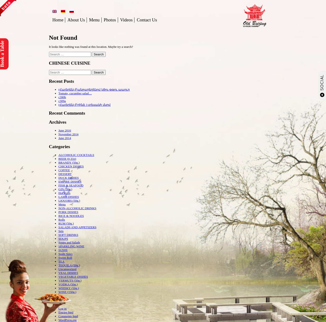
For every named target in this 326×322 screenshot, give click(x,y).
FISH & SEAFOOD (71, 185)
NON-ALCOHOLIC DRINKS (77, 208)
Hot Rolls (64, 193)
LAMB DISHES (69, 197)
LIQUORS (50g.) (69, 200)
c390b (62, 97)
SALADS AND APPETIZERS (78, 227)
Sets (61, 231)
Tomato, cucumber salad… (75, 93)
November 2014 (69, 134)
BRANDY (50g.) (69, 162)
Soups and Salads (69, 242)
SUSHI (63, 250)
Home (57, 19)
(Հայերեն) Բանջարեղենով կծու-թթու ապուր (94, 89)
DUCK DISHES (69, 178)
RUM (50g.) (66, 223)
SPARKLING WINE (71, 246)
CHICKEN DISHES (71, 166)
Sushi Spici (66, 254)
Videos (126, 19)
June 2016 (65, 130)
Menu (94, 19)
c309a (62, 101)
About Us (76, 19)
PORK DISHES (68, 212)
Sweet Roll (65, 257)
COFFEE (64, 170)
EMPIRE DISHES (70, 181)
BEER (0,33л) (67, 159)
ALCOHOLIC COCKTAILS (76, 155)
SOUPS (63, 238)
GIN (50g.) (65, 189)
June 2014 (65, 138)
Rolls (62, 219)
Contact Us (147, 19)
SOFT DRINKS (68, 235)
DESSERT (65, 174)
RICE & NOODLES (71, 216)
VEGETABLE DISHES (73, 276)
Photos (110, 19)
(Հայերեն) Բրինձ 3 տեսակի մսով (84, 105)
